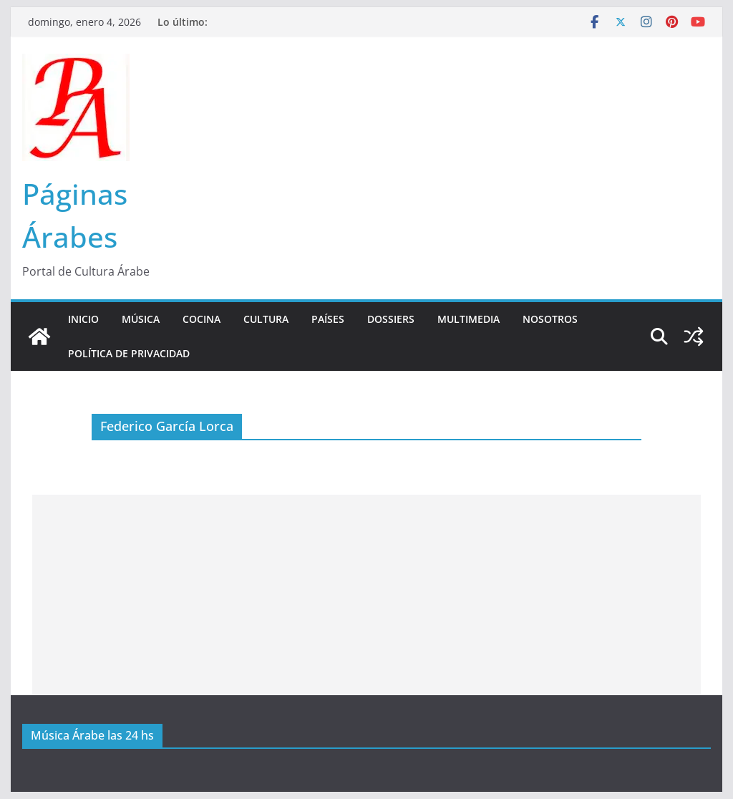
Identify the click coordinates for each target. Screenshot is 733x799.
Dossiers (390, 319)
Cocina (201, 319)
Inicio (83, 319)
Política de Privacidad (129, 353)
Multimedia (468, 319)
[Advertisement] (366, 595)
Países (327, 319)
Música (141, 319)
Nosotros (550, 319)
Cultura (265, 319)
